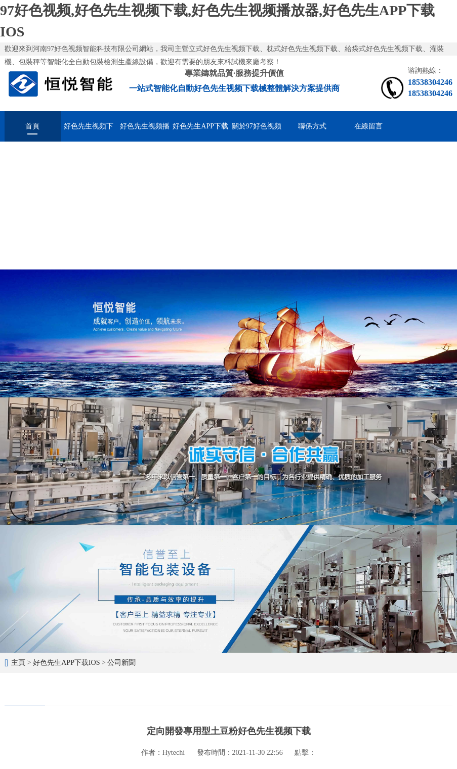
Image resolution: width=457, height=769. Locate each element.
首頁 (32, 126)
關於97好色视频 (256, 126)
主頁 (18, 662)
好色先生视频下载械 (88, 132)
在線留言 (368, 126)
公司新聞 (121, 662)
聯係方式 (312, 126)
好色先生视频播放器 (145, 132)
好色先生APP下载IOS (200, 132)
